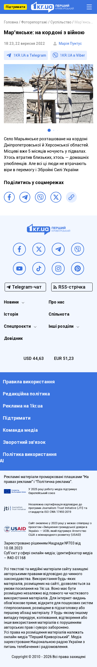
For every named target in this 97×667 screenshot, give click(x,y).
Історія (11, 314)
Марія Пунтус (70, 43)
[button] (49, 130)
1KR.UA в (29, 55)
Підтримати (15, 7)
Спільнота (59, 314)
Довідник (13, 338)
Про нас (56, 302)
